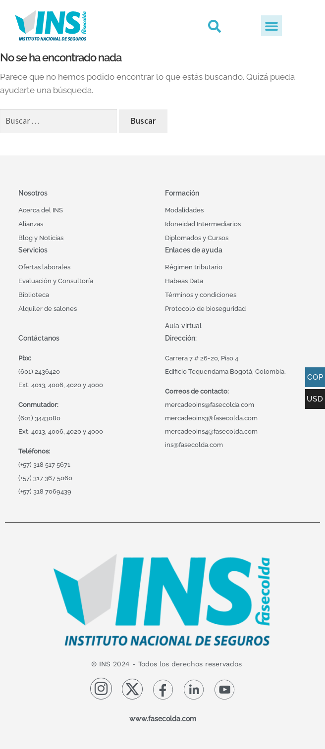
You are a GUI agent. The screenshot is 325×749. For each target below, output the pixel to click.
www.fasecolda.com (162, 718)
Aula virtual (183, 325)
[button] (214, 26)
